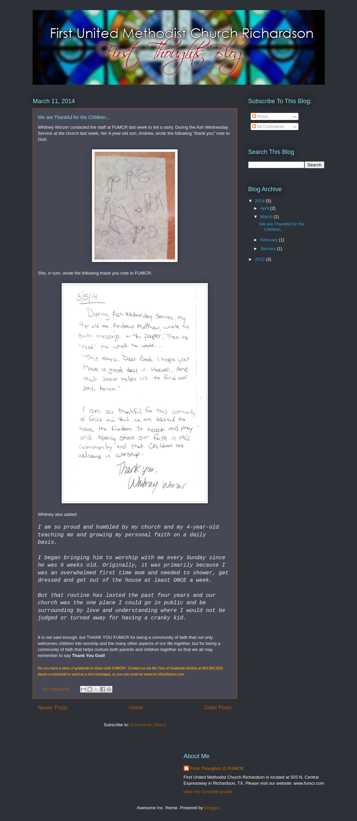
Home (136, 707)
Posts (260, 116)
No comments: (57, 689)
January (268, 248)
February (269, 239)
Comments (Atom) (148, 724)
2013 (260, 259)
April (265, 208)
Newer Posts (53, 707)
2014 (260, 200)
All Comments (268, 126)
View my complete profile (208, 791)
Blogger (211, 807)
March (267, 216)
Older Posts (217, 707)
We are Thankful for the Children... (74, 117)
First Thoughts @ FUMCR (217, 768)
